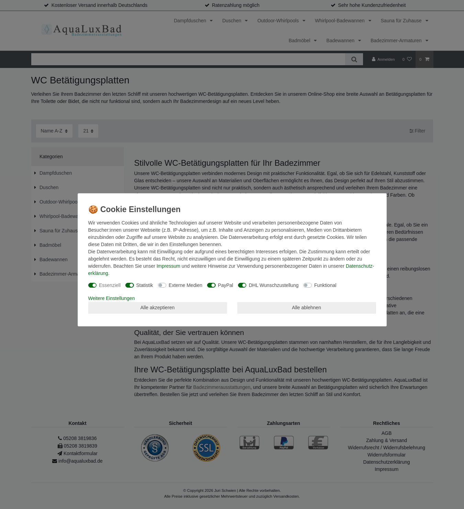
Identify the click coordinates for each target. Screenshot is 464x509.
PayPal (225, 285)
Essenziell (110, 285)
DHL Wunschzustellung (273, 285)
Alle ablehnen (306, 307)
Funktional (325, 285)
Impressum (168, 266)
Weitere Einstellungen (111, 298)
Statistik (144, 285)
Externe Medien (185, 285)
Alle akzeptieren (157, 307)
